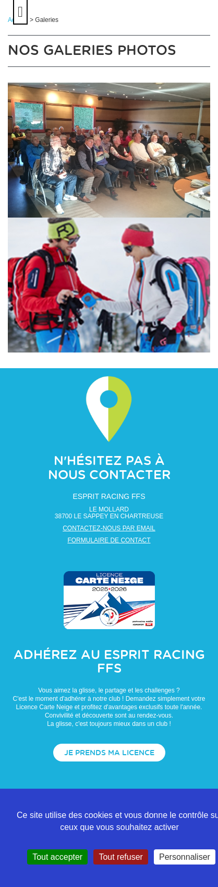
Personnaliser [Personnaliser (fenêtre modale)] (184, 856)
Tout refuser (120, 856)
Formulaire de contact (108, 540)
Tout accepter (57, 856)
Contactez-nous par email (109, 528)
